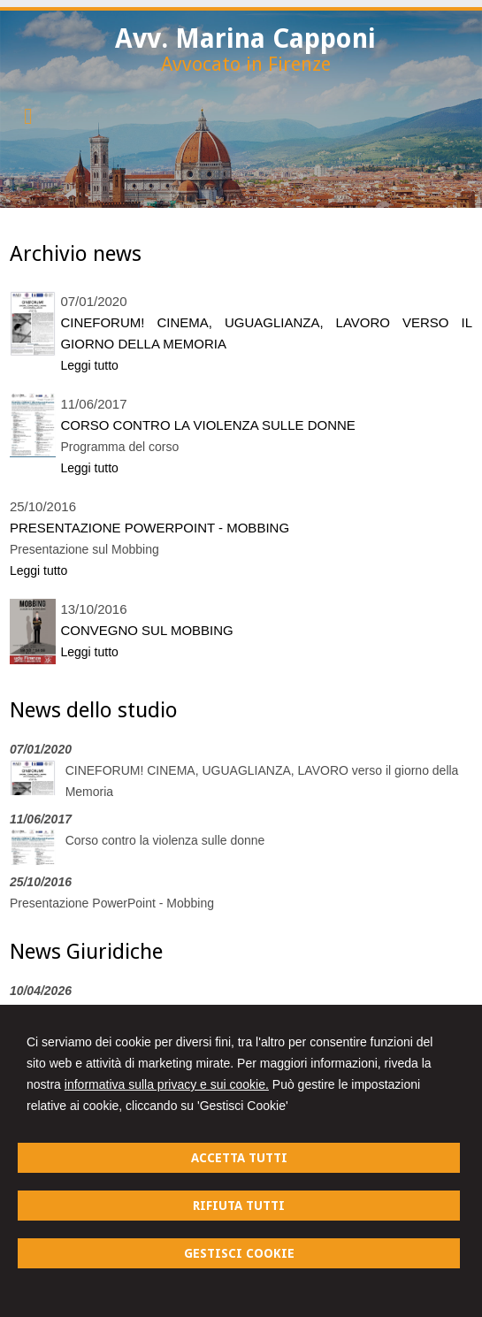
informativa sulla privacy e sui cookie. (167, 1084)
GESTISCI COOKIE (239, 1253)
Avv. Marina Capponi (245, 38)
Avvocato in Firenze (246, 64)
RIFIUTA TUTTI (239, 1205)
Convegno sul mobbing (146, 630)
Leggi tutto (89, 365)
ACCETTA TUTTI (239, 1158)
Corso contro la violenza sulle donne (207, 425)
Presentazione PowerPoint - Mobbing (149, 527)
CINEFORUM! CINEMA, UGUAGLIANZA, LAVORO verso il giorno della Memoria (266, 333)
